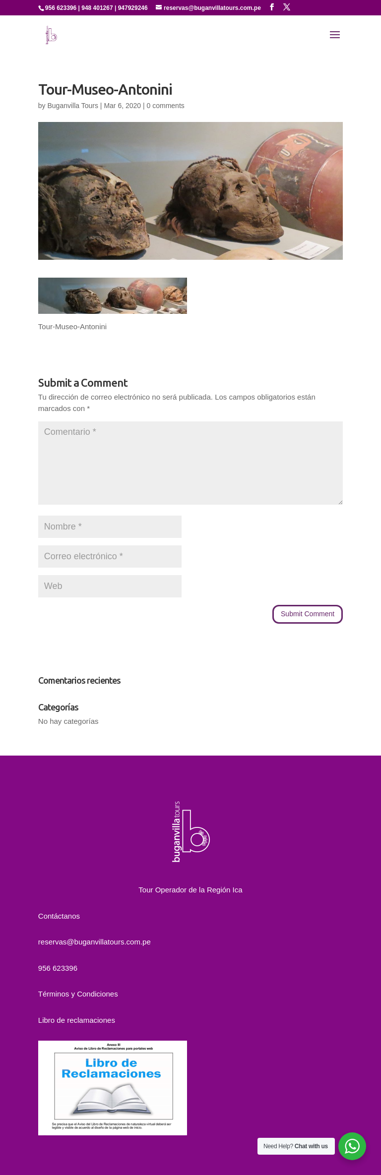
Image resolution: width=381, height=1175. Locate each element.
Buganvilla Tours (72, 106)
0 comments (166, 106)
